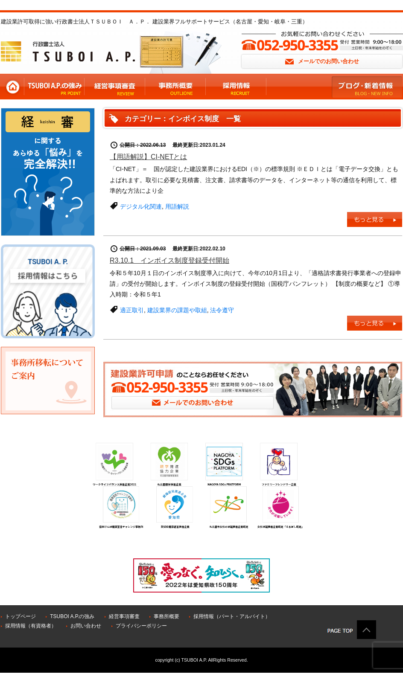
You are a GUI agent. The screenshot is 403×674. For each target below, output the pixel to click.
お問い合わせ (85, 626)
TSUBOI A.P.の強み (72, 616)
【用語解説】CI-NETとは (148, 156)
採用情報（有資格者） (30, 626)
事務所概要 (166, 616)
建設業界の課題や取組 (177, 310)
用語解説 (177, 206)
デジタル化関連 (141, 206)
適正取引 (132, 310)
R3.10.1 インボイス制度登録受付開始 (169, 260)
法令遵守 (222, 310)
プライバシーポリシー (141, 626)
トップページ (20, 616)
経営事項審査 (124, 616)
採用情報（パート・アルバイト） (231, 616)
